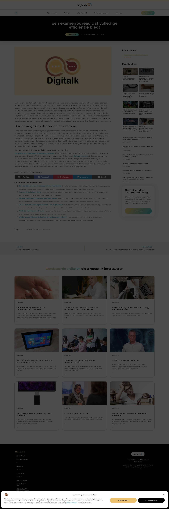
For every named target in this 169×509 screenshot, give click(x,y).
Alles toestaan (123, 500)
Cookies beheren (151, 500)
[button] (164, 495)
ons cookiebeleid (71, 503)
